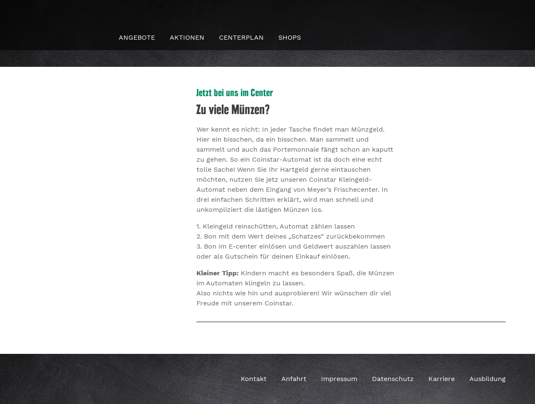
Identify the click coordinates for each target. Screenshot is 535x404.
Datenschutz (393, 379)
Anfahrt (293, 379)
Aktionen (187, 37)
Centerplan (241, 37)
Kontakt (254, 379)
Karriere (441, 379)
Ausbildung (487, 379)
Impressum (339, 379)
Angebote (137, 37)
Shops (289, 37)
